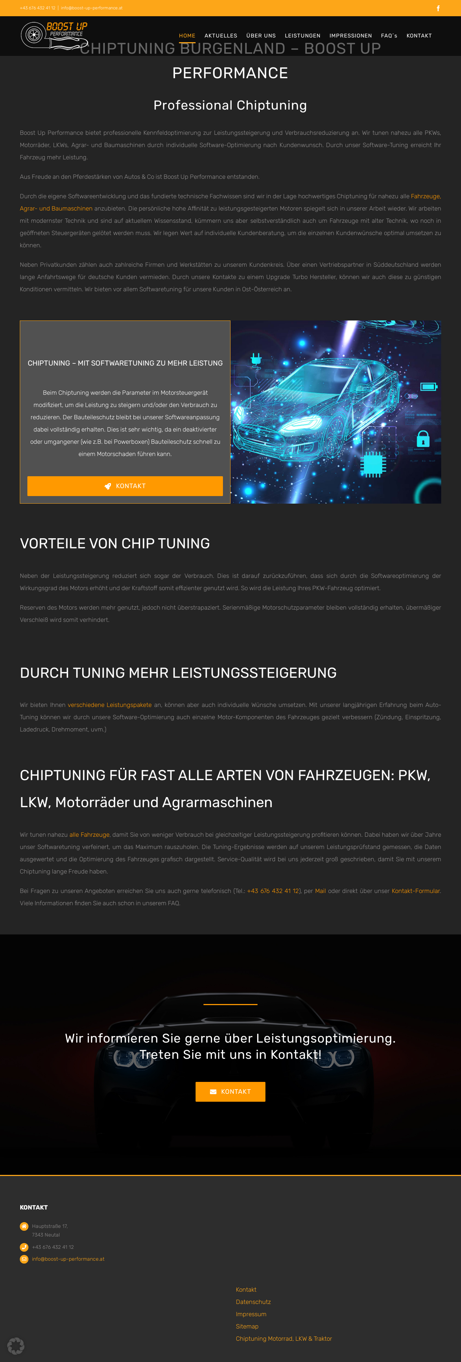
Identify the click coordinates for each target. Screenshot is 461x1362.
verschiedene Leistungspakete (110, 704)
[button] (16, 1346)
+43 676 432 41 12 (273, 890)
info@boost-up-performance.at (91, 7)
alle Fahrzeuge (89, 834)
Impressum (251, 1314)
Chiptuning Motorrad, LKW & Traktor (284, 1338)
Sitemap (247, 1326)
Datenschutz (253, 1301)
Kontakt (246, 1289)
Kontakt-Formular (416, 890)
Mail (321, 890)
